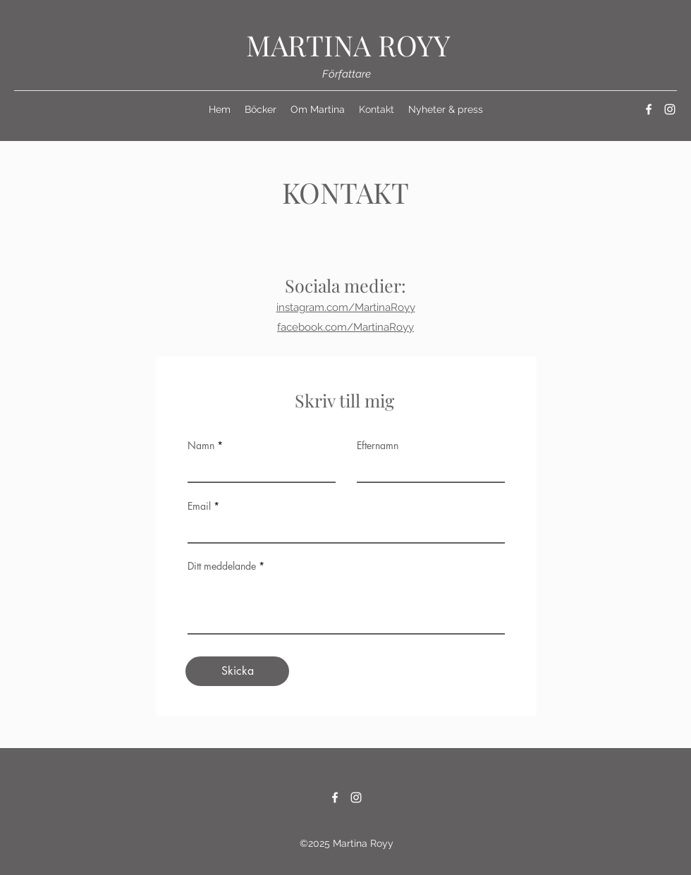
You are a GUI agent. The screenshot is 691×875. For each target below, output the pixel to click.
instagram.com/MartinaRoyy (345, 307)
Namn (201, 446)
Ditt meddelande (222, 566)
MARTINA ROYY (348, 44)
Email (199, 506)
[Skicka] (237, 671)
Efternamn (377, 446)
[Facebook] (649, 109)
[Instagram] (670, 109)
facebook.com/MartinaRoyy (345, 327)
